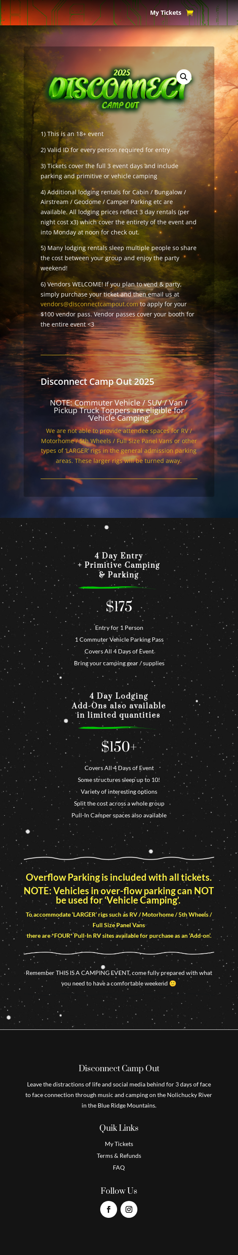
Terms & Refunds (119, 1155)
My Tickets (165, 13)
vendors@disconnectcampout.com (89, 304)
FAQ (119, 1167)
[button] (183, 76)
